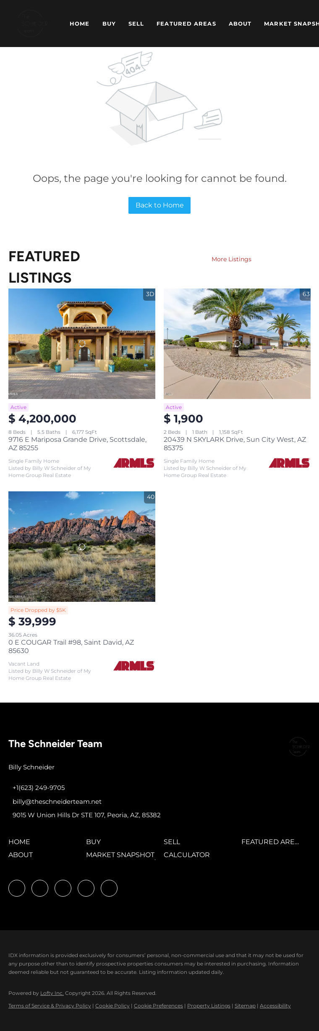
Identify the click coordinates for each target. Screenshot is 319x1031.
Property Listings (208, 1005)
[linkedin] (39, 888)
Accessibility (275, 1005)
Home (79, 23)
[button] (32, 23)
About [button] (240, 23)
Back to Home (160, 205)
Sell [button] (136, 23)
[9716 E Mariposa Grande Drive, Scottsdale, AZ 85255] (81, 344)
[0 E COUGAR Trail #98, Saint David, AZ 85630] (81, 546)
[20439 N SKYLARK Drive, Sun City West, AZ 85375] (237, 344)
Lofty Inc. (52, 993)
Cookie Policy (112, 1005)
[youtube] (86, 888)
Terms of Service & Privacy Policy (49, 1005)
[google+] (109, 888)
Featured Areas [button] (186, 23)
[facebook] (16, 888)
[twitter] (63, 888)
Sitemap (245, 1005)
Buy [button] (109, 23)
